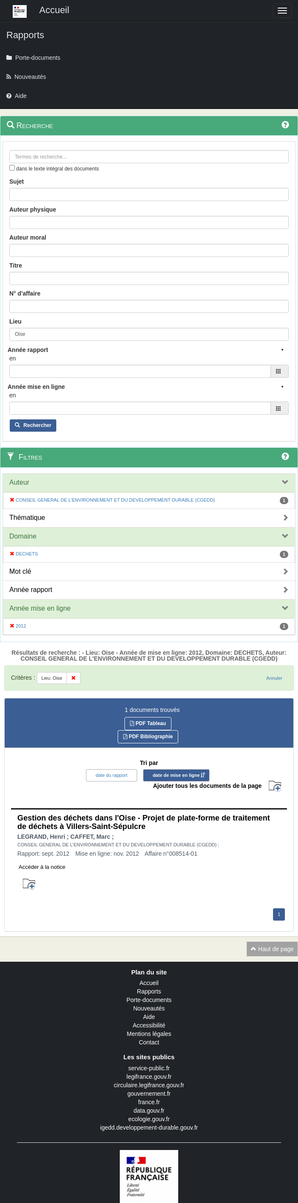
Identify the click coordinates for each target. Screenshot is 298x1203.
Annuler (274, 678)
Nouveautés (149, 1008)
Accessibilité (148, 1025)
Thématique (27, 517)
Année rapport (30, 589)
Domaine (22, 536)
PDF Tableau (148, 723)
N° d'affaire (25, 293)
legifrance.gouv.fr (149, 1076)
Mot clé (20, 571)
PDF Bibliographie (148, 737)
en (12, 358)
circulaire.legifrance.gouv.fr (149, 1085)
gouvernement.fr (149, 1093)
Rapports (149, 991)
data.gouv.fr (149, 1110)
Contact (149, 1042)
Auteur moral (27, 237)
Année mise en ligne (40, 608)
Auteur (19, 482)
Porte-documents (149, 999)
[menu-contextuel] (12, 167)
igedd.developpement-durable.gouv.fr (149, 1127)
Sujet (16, 181)
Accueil (148, 983)
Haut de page (272, 949)
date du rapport (111, 775)
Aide (149, 1016)
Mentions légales (149, 1033)
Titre (15, 265)
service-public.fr (149, 1068)
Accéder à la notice (42, 867)
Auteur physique (32, 209)
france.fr (149, 1102)
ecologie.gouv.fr (149, 1119)
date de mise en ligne (176, 775)
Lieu (15, 321)
